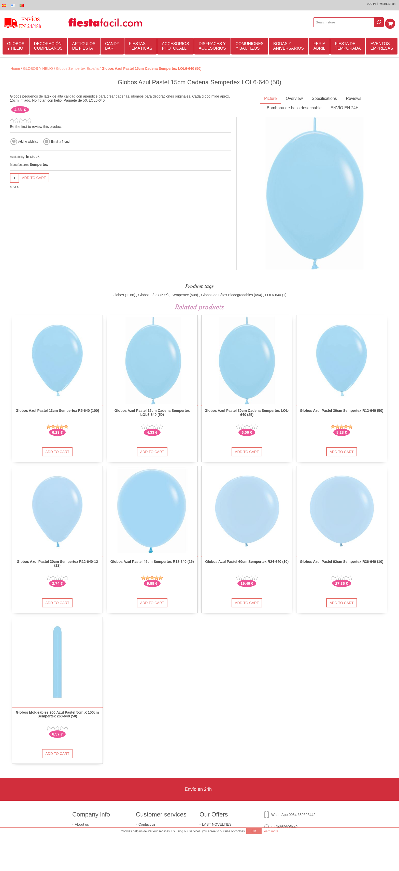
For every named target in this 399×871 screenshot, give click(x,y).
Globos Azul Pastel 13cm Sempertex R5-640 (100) (57, 410)
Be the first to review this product (36, 126)
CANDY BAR (112, 45)
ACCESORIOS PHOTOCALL (175, 45)
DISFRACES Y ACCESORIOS (212, 45)
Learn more (270, 831)
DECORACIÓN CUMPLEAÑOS (48, 45)
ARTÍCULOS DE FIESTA (83, 45)
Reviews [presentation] (353, 98)
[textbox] (345, 22)
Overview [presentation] (294, 98)
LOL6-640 (273, 294)
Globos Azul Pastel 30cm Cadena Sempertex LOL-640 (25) (247, 412)
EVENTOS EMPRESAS (381, 45)
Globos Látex (148, 294)
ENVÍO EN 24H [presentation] (345, 107)
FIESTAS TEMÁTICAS (140, 45)
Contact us (146, 824)
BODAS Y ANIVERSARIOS (288, 45)
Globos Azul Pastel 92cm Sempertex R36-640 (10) (341, 561)
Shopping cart (391, 22)
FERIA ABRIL (319, 45)
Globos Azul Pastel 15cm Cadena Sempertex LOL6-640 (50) (152, 412)
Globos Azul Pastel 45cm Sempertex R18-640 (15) (152, 561)
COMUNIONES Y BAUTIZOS (250, 45)
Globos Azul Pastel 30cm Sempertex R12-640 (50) (341, 410)
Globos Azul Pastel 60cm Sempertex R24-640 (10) (247, 561)
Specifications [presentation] (324, 98)
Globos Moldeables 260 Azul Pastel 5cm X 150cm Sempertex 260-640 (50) (57, 713)
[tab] (270, 98)
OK (253, 831)
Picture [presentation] (270, 98)
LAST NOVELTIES (217, 824)
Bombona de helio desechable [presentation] (294, 107)
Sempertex (39, 164)
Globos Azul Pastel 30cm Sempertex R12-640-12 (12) (57, 563)
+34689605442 (286, 826)
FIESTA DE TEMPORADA (348, 45)
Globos (118, 294)
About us (82, 824)
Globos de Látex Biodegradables (227, 294)
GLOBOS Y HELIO (15, 45)
